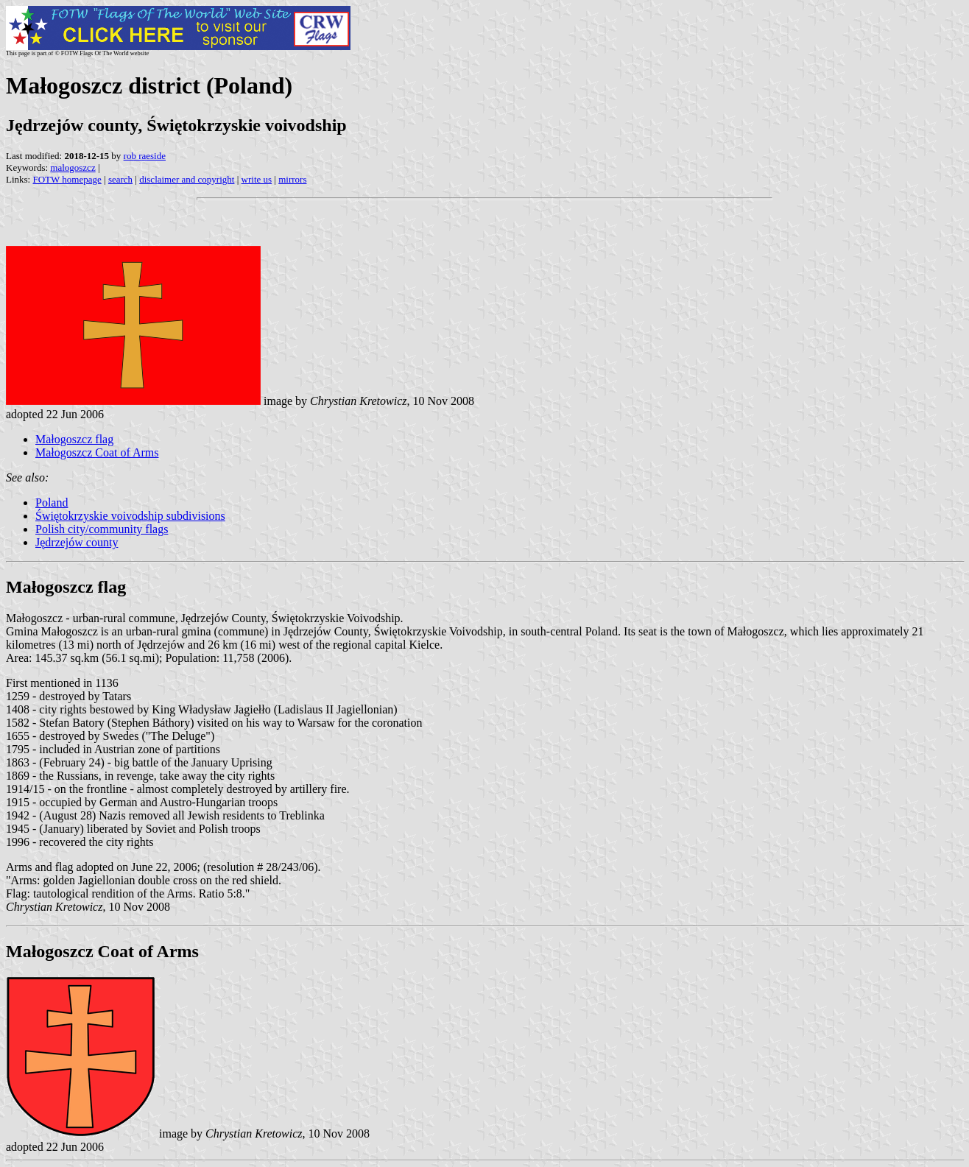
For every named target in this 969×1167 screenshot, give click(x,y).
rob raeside (145, 155)
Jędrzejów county (76, 542)
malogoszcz (72, 167)
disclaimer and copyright (186, 179)
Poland (51, 502)
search (120, 179)
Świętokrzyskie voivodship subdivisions (130, 516)
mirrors (292, 179)
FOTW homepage (66, 179)
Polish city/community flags (101, 529)
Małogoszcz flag (74, 439)
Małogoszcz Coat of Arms (97, 452)
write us (257, 179)
